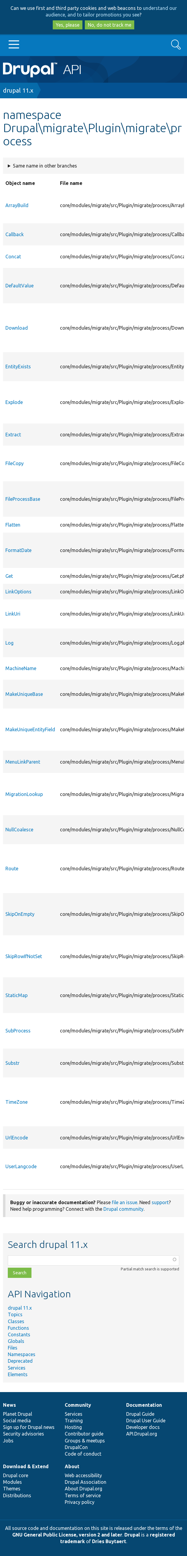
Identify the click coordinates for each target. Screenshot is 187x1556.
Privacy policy (79, 1502)
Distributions (17, 1495)
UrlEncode (16, 1137)
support (160, 1202)
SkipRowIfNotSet (23, 956)
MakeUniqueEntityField (30, 729)
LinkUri (12, 613)
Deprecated (20, 1361)
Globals (16, 1341)
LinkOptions (18, 591)
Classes (16, 1321)
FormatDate (18, 550)
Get (9, 576)
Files (12, 1347)
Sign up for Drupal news (29, 1427)
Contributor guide (84, 1433)
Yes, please (67, 25)
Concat (13, 256)
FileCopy (14, 463)
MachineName (20, 668)
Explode (14, 402)
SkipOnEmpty (19, 914)
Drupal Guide (140, 1414)
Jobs (8, 1440)
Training (74, 1420)
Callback (14, 234)
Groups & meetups (85, 1440)
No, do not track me (109, 25)
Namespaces (21, 1354)
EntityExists (18, 366)
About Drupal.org (83, 1488)
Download (16, 328)
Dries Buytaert (109, 1541)
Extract (13, 434)
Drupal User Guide (145, 1420)
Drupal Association (85, 1482)
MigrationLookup (24, 794)
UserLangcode (21, 1166)
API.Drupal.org (141, 1433)
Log (9, 643)
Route (11, 868)
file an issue (124, 1202)
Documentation (144, 1405)
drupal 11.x (18, 90)
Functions (18, 1328)
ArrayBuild (16, 205)
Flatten (12, 524)
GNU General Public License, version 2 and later (67, 1534)
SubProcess (18, 1030)
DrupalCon (76, 1447)
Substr (12, 1063)
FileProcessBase (22, 499)
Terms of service (83, 1495)
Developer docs (143, 1427)
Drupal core (15, 1475)
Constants (19, 1334)
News (9, 1405)
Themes (11, 1488)
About (72, 1466)
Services (16, 1367)
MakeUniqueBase (24, 694)
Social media (17, 1420)
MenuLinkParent (22, 762)
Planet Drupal (17, 1414)
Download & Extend (26, 1466)
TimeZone (16, 1102)
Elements (18, 1374)
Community (78, 1405)
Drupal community (123, 1209)
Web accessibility (83, 1475)
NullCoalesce (19, 829)
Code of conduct (83, 1454)
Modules (12, 1482)
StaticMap (16, 995)
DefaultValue (19, 285)
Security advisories (23, 1433)
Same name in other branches (45, 165)
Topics (15, 1314)
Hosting (73, 1427)
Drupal (132, 1534)
